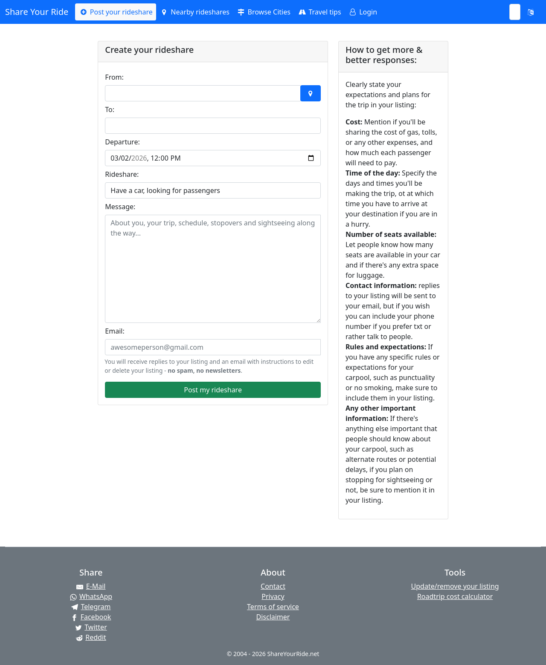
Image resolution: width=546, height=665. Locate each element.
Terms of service (273, 606)
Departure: (122, 142)
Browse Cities (263, 12)
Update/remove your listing (455, 586)
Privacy (272, 596)
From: (114, 77)
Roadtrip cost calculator (455, 596)
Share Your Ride (36, 11)
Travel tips (319, 12)
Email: (114, 331)
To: (109, 109)
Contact (273, 586)
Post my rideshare (213, 389)
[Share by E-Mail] (91, 586)
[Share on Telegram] (91, 607)
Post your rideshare (115, 12)
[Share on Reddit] (91, 637)
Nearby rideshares (194, 12)
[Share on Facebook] (91, 617)
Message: (120, 206)
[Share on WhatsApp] (91, 596)
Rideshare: (122, 174)
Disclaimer (273, 617)
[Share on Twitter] (91, 627)
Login (362, 12)
